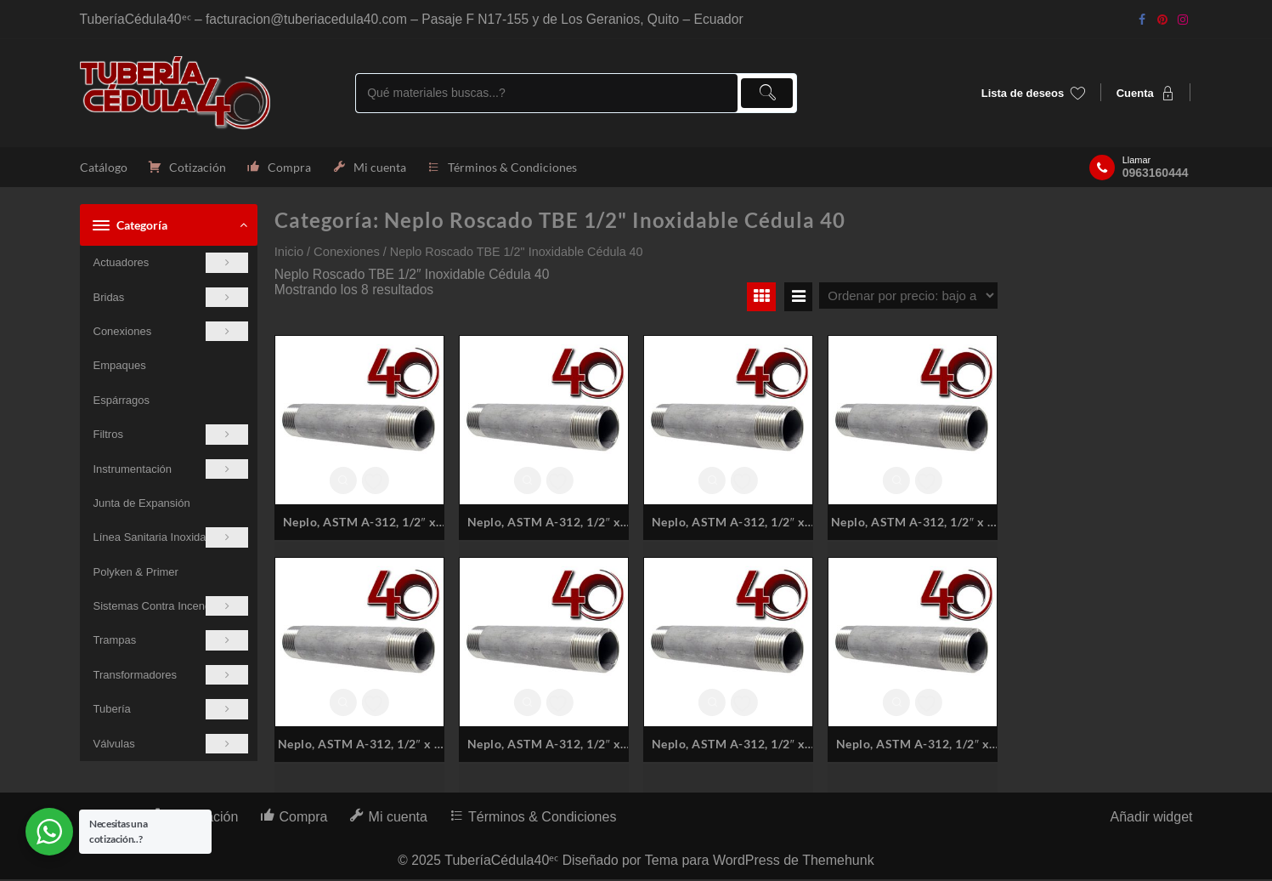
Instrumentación (171, 470)
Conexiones (171, 333)
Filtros (171, 436)
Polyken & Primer (135, 573)
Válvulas (171, 745)
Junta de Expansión (141, 504)
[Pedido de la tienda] (908, 297)
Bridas (171, 298)
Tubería (171, 710)
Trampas (171, 641)
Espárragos (121, 401)
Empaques (119, 367)
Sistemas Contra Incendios (171, 607)
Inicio (288, 253)
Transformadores (171, 676)
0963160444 (1155, 173)
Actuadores (171, 264)
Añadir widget (1152, 818)
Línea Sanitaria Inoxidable (171, 538)
